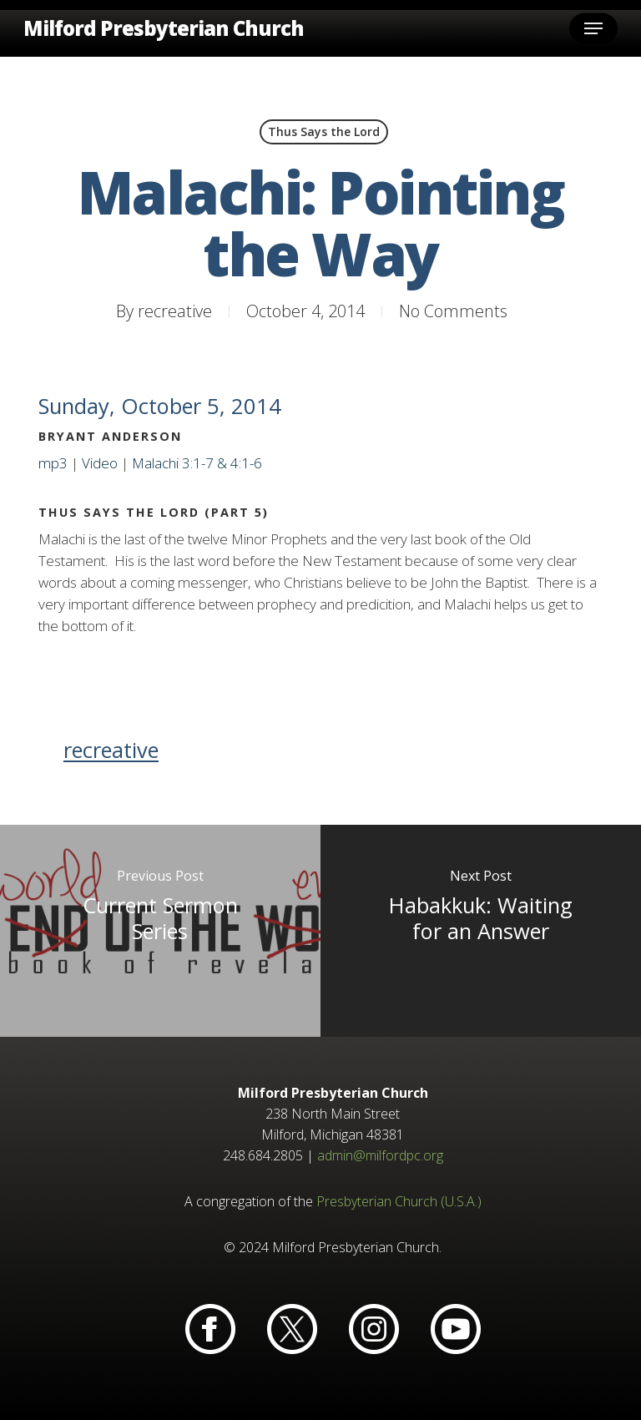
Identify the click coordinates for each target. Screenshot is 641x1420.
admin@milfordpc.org (380, 1155)
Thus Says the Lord (324, 131)
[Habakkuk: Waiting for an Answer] (480, 931)
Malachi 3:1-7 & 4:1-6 (197, 462)
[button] (593, 28)
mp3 (53, 462)
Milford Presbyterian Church (163, 28)
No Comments (453, 311)
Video (100, 462)
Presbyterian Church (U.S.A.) (399, 1201)
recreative (175, 311)
